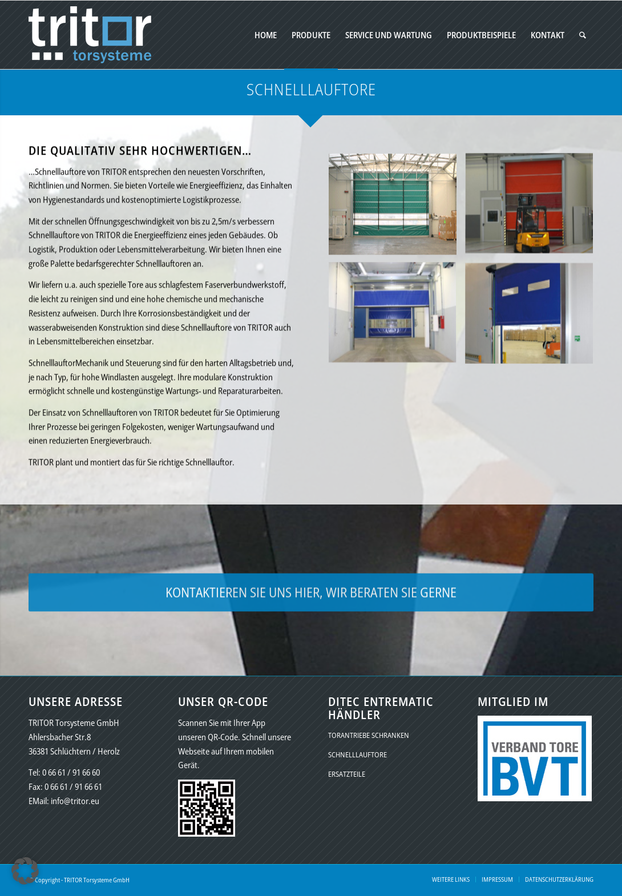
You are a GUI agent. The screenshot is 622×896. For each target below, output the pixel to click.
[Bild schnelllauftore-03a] (396, 323)
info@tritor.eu (75, 800)
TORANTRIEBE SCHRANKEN (368, 735)
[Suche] (582, 35)
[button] (25, 871)
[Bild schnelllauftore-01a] (396, 214)
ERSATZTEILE (346, 774)
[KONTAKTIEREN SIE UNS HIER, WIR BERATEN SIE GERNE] (311, 596)
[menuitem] (265, 35)
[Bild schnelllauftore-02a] (533, 214)
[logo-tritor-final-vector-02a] (90, 35)
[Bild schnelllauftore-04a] (533, 323)
